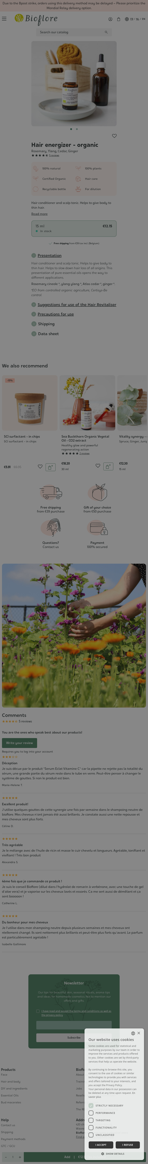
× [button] (138, 1033)
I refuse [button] (127, 1145)
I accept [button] (100, 1145)
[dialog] (114, 1094)
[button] (114, 1153)
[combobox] (133, 1033)
